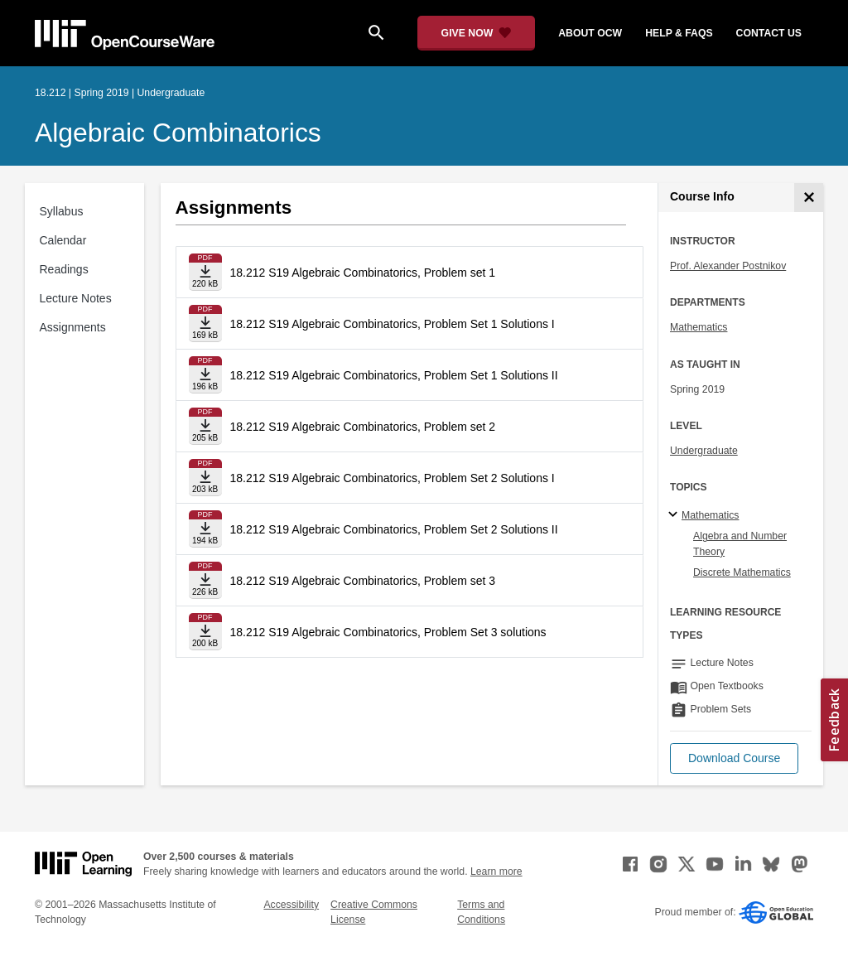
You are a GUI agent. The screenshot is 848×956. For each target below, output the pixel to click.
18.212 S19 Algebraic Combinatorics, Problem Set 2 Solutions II (394, 529)
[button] (734, 758)
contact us (769, 33)
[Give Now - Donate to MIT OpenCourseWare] (476, 33)
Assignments (73, 327)
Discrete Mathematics (742, 572)
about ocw (590, 33)
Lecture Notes (76, 298)
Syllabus (62, 211)
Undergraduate (704, 450)
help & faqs (678, 33)
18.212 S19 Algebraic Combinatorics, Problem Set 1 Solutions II (394, 375)
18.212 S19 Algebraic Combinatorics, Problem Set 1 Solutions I (392, 324)
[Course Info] (808, 197)
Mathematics (698, 327)
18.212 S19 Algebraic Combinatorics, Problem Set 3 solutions (388, 632)
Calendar (63, 240)
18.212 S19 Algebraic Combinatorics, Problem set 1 (363, 272)
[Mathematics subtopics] (675, 515)
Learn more (496, 871)
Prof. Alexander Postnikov (728, 266)
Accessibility (291, 904)
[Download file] (205, 272)
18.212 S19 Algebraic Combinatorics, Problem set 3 (363, 580)
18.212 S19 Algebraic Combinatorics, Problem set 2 (363, 426)
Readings (64, 269)
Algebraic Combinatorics (178, 132)
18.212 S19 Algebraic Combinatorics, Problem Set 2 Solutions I (392, 478)
